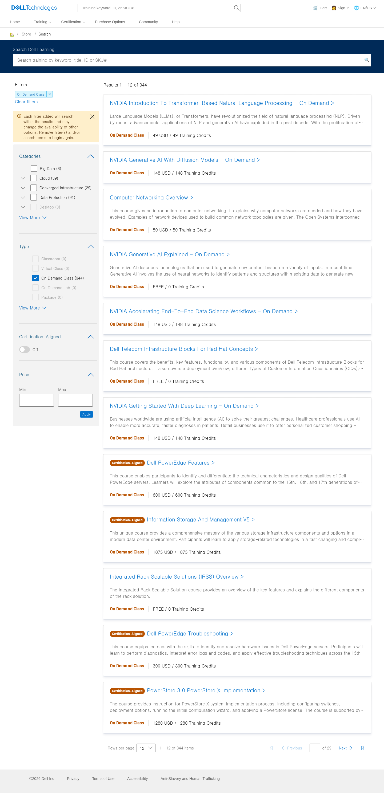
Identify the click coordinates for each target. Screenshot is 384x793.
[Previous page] (291, 747)
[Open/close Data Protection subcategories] (21, 197)
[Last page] (362, 748)
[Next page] (346, 747)
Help (175, 22)
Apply (86, 414)
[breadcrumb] (184, 34)
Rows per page (121, 748)
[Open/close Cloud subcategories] (21, 178)
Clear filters (26, 102)
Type (57, 246)
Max (62, 389)
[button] (365, 8)
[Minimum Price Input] (36, 400)
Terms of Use (103, 778)
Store (26, 34)
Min (22, 389)
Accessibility (137, 778)
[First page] (271, 748)
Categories (57, 156)
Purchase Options (110, 22)
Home (15, 22)
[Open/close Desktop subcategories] (21, 207)
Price (57, 374)
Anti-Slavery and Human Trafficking (190, 778)
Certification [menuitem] (71, 22)
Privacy (73, 778)
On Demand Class (31, 94)
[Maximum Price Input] (75, 400)
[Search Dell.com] (237, 8)
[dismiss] (49, 94)
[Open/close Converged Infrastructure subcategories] (21, 188)
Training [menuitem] (40, 22)
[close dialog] (92, 116)
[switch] (56, 349)
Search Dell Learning (33, 49)
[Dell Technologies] (34, 8)
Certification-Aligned (57, 336)
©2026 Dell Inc (41, 778)
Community (148, 22)
